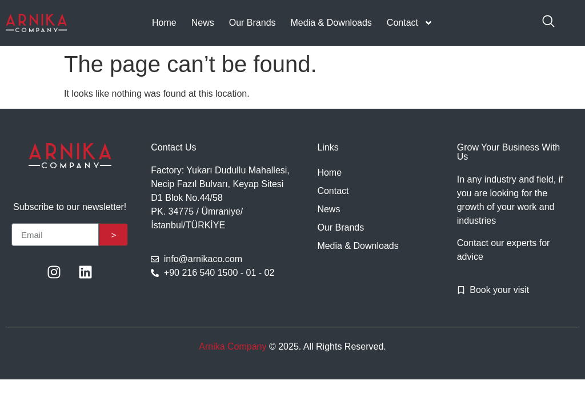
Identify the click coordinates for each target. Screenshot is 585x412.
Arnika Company (232, 346)
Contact (410, 23)
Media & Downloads (331, 22)
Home (164, 22)
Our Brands (252, 22)
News (202, 22)
